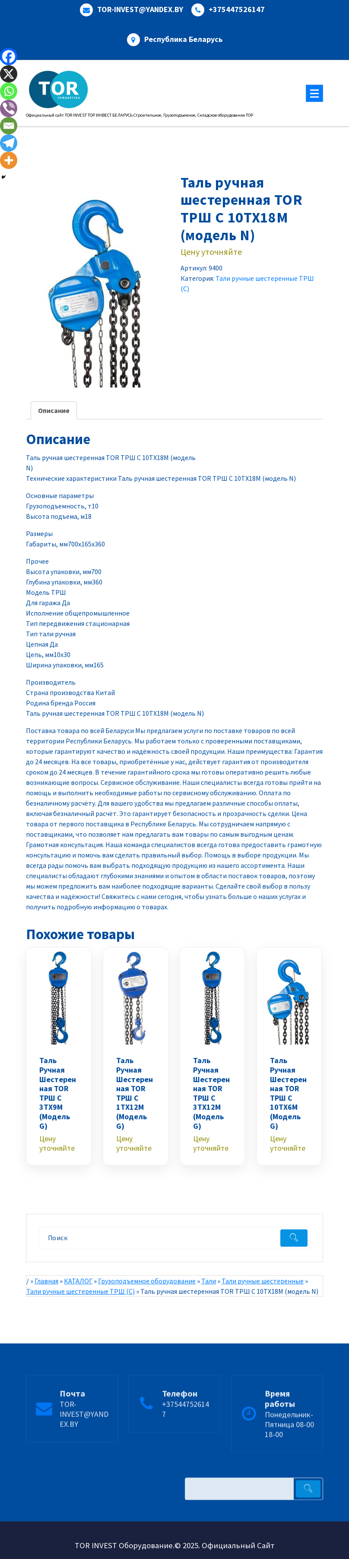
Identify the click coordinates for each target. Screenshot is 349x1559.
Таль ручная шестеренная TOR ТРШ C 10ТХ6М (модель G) (288, 1093)
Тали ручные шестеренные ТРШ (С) (80, 1291)
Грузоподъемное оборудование (147, 1280)
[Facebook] (8, 56)
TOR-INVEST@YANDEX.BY (140, 9)
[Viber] (8, 108)
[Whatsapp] (8, 91)
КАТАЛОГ (78, 1280)
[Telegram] (8, 143)
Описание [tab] (54, 410)
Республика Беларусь (183, 39)
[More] (8, 160)
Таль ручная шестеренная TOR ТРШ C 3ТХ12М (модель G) (211, 1093)
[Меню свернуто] (314, 93)
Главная (46, 1280)
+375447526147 (237, 9)
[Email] (8, 125)
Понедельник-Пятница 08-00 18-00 (289, 1452)
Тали (208, 1280)
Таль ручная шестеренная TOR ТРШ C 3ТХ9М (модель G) (57, 1093)
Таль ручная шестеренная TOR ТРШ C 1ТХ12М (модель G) (134, 1093)
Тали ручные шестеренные (263, 1280)
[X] (8, 74)
